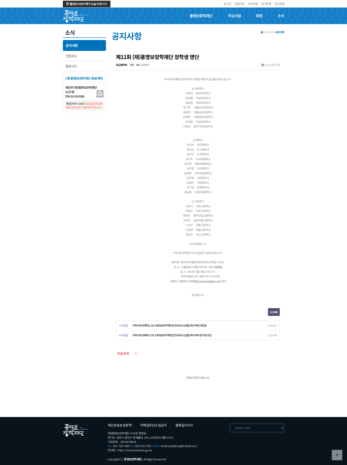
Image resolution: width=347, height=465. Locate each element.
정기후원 (266, 4)
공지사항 (72, 45)
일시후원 (279, 4)
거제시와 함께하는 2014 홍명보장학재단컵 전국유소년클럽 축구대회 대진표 (169, 325)
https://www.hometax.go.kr (135, 450)
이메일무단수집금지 (153, 425)
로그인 (227, 4)
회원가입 (239, 4)
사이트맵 (253, 4)
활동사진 (71, 66)
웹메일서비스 (184, 425)
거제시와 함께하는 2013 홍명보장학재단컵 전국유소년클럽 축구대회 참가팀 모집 (171, 335)
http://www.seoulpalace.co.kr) (208, 281)
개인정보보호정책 (119, 425)
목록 (274, 312)
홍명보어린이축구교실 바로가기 (86, 4)
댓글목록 (122, 353)
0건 (132, 65)
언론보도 (71, 56)
